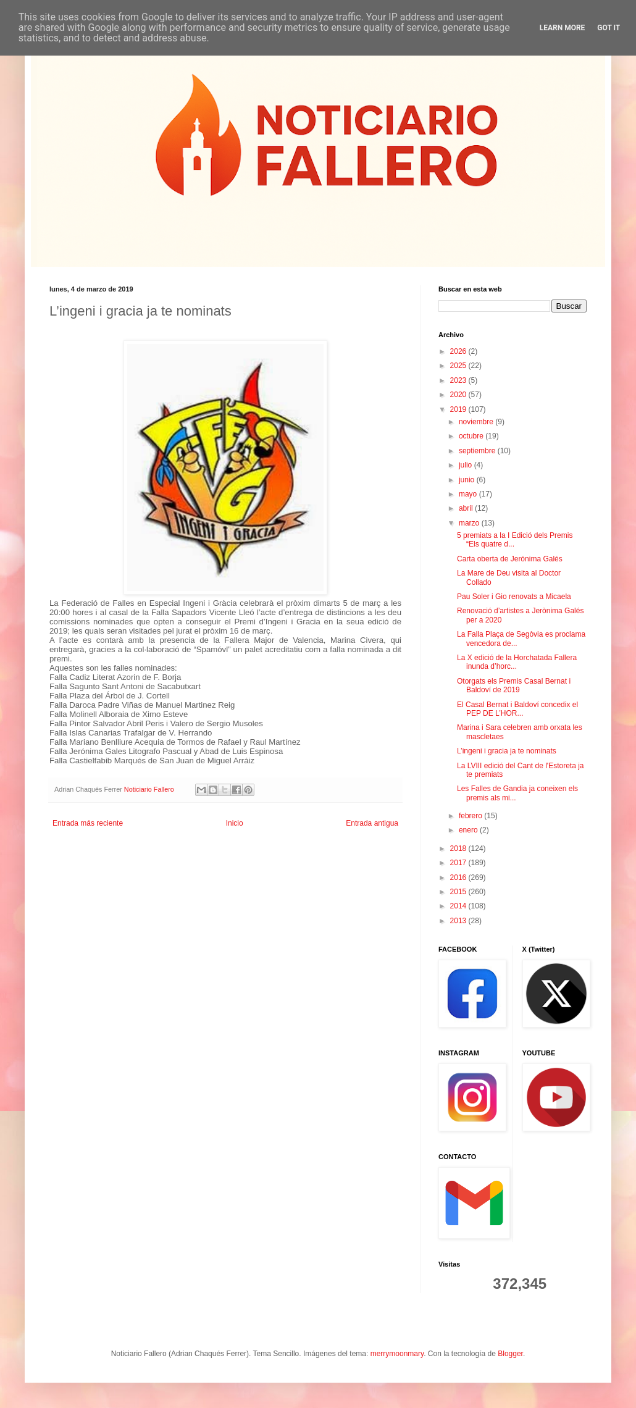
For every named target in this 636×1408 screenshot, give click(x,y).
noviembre (477, 421)
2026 (459, 351)
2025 (459, 365)
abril (467, 508)
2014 (459, 906)
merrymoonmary (397, 1353)
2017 (459, 862)
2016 (459, 877)
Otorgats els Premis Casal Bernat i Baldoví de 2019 (514, 685)
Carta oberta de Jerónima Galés (510, 559)
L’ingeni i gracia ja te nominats (506, 751)
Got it (608, 27)
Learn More (562, 27)
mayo (469, 494)
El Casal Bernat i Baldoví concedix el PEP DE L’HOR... (517, 709)
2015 (459, 891)
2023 (459, 380)
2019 (459, 409)
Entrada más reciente (87, 823)
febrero (471, 815)
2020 (459, 394)
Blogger (510, 1353)
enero (469, 830)
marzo (470, 523)
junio (468, 480)
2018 (459, 848)
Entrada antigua (372, 823)
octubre (472, 436)
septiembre (478, 450)
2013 (459, 920)
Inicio (234, 823)
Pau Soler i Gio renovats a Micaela (514, 596)
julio (466, 465)
